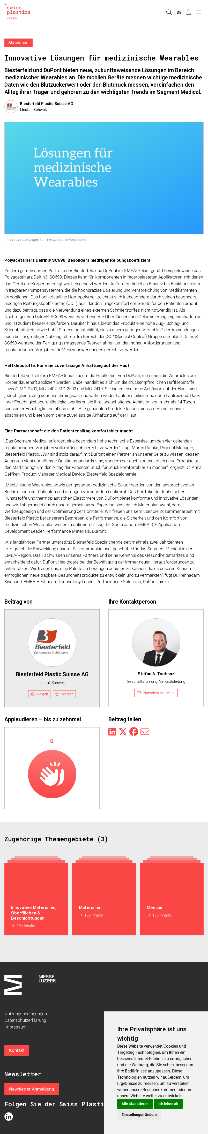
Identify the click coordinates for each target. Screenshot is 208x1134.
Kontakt (17, 1050)
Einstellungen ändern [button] (139, 1115)
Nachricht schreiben (156, 693)
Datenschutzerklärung (25, 1020)
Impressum (15, 1027)
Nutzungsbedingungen (25, 1013)
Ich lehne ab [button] (168, 1104)
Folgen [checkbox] (39, 694)
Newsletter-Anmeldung (31, 1089)
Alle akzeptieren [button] (135, 1104)
